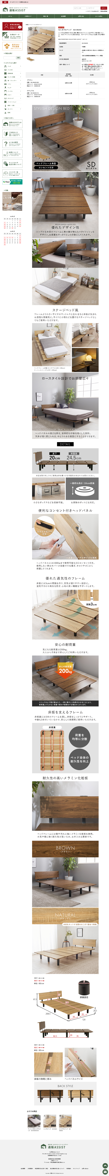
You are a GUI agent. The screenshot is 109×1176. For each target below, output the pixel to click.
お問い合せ (81, 16)
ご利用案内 (30, 1168)
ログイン (88, 83)
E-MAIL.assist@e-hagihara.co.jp (59, 1153)
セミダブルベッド (37, 24)
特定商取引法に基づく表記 (41, 1168)
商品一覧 (45, 16)
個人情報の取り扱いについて (57, 1168)
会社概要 (63, 16)
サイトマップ (76, 1168)
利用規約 (69, 1168)
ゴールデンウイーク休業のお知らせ (19, 2)
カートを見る (98, 16)
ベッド (31, 24)
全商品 (27, 24)
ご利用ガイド (27, 16)
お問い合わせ (85, 1168)
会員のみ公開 (68, 83)
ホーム (10, 16)
